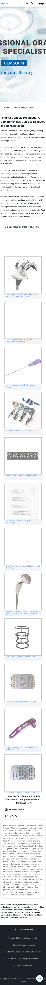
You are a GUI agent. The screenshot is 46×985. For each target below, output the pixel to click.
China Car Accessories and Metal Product (24, 952)
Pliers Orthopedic (25, 905)
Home (6, 108)
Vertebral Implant (31, 907)
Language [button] (39, 4)
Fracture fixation (7, 912)
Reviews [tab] (11, 816)
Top (39, 978)
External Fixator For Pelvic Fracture (21, 915)
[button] (27, 3)
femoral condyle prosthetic (25, 108)
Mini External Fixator (8, 905)
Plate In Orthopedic (23, 912)
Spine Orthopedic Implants (24, 945)
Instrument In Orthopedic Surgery (24, 959)
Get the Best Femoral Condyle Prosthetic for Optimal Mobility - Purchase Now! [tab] (23, 799)
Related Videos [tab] (15, 809)
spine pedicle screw (24, 966)
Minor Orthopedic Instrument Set (24, 938)
